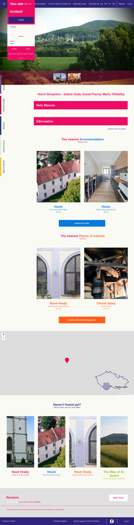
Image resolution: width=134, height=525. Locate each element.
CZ (102, 4)
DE (113, 4)
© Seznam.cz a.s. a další (128, 394)
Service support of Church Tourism (86, 521)
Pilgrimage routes (79, 4)
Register (122, 4)
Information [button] (94, 4)
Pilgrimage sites (25, 4)
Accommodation (40, 4)
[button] (67, 360)
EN (106, 4)
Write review (118, 498)
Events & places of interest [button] (60, 4)
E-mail (14, 49)
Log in (130, 4)
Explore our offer (82, 223)
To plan (21, 20)
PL (110, 4)
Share (28, 49)
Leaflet (120, 394)
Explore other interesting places (82, 320)
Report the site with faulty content (21, 54)
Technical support (60, 521)
